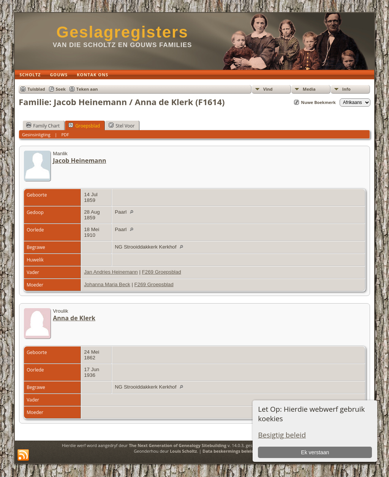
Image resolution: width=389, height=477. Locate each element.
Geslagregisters (122, 32)
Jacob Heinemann (79, 160)
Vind (268, 89)
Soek (61, 89)
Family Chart (43, 125)
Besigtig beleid (282, 434)
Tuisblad (36, 89)
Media (309, 89)
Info (346, 89)
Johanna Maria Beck (107, 284)
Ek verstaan (315, 452)
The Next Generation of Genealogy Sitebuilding (177, 445)
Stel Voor (121, 125)
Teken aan (87, 89)
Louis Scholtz (183, 451)
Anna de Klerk (74, 318)
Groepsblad (84, 125)
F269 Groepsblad (161, 272)
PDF (65, 134)
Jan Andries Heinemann (111, 272)
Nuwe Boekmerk (318, 102)
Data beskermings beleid (228, 451)
